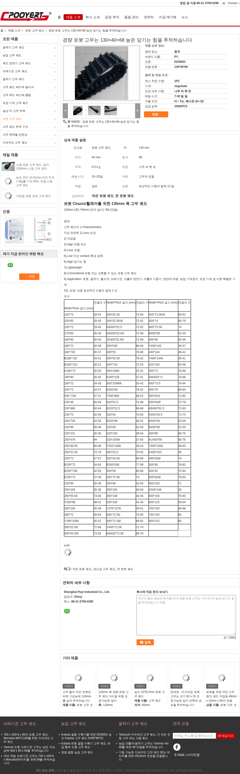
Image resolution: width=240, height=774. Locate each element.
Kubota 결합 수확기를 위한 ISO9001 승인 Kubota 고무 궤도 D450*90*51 (86, 736)
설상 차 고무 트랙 (14, 111)
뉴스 (184, 17)
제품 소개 (73, 17)
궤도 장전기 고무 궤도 (17, 63)
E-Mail (179, 755)
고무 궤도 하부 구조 (15, 126)
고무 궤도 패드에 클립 (17, 95)
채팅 (158, 114)
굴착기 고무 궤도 (13, 47)
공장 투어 (112, 17)
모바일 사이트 (183, 760)
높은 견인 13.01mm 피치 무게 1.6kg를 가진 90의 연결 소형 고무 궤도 (35, 181)
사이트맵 (193, 755)
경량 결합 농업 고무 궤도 (77, 752)
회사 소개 (92, 17)
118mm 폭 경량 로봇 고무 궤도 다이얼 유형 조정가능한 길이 (113, 696)
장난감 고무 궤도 (104, 569)
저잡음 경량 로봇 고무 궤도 (33, 196)
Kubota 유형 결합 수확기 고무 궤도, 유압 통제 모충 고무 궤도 (85, 745)
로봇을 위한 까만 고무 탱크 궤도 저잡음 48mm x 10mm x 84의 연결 (221, 696)
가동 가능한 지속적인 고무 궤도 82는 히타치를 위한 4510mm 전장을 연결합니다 (144, 756)
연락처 (149, 17)
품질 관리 (131, 17)
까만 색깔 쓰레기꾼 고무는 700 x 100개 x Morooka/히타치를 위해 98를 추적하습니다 (29, 759)
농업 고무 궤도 (12, 55)
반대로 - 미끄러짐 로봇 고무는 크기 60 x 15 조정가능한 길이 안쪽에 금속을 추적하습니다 (186, 698)
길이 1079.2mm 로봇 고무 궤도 (149, 694)
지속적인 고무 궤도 (15, 142)
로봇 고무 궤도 (34, 30)
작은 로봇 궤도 (81, 569)
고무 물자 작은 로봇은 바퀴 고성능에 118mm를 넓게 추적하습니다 (77, 696)
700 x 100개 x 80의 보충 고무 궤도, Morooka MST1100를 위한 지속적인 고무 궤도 (29, 738)
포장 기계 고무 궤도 (15, 103)
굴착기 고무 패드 (13, 79)
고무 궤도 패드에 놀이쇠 (18, 87)
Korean (234, 3)
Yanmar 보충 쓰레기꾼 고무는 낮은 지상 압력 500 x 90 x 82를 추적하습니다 (29, 748)
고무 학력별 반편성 (15, 134)
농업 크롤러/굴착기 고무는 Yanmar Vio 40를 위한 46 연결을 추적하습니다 (143, 745)
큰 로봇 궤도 (125, 569)
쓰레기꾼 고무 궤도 (15, 71)
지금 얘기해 (168, 17)
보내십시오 (226, 735)
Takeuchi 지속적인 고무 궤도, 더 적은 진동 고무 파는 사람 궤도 (144, 736)
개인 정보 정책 (45, 770)
